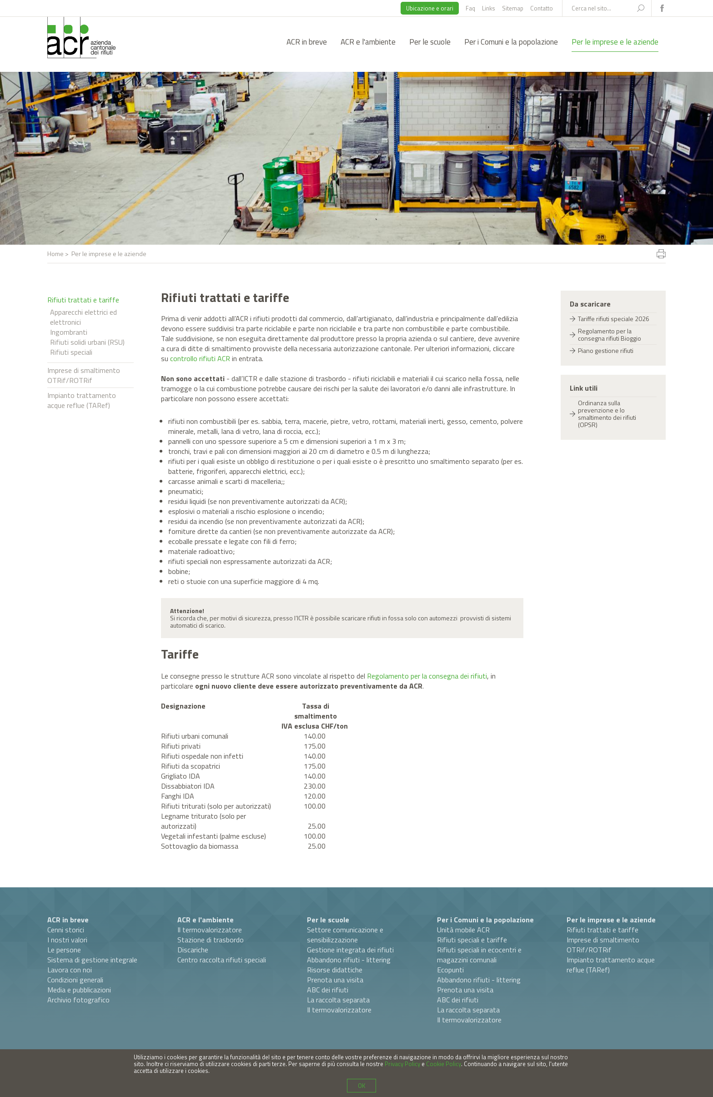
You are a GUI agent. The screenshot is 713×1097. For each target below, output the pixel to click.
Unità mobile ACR (463, 930)
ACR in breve (306, 42)
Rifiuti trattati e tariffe (83, 299)
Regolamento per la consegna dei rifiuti (427, 675)
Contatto (541, 8)
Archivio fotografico (78, 1000)
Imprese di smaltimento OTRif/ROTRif (83, 375)
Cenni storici (65, 930)
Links (488, 8)
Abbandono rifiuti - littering (349, 960)
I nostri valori (67, 940)
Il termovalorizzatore (209, 930)
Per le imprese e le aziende (615, 42)
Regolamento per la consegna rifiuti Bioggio (609, 334)
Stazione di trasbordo (210, 940)
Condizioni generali (75, 980)
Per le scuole (430, 42)
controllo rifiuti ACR (200, 358)
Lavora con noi (69, 970)
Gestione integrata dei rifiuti (350, 950)
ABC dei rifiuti (327, 990)
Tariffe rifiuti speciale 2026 (613, 318)
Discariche (192, 950)
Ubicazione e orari (429, 8)
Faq (470, 8)
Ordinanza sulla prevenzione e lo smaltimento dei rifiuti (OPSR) (607, 413)
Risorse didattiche (334, 970)
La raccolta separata (338, 1000)
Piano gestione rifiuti (605, 350)
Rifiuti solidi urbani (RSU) (87, 342)
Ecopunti (450, 970)
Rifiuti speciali (71, 352)
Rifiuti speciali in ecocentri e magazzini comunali (479, 955)
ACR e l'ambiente (368, 42)
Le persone (64, 950)
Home (55, 253)
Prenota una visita (335, 980)
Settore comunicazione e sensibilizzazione (345, 935)
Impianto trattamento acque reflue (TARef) (81, 400)
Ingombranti (68, 332)
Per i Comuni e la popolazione (511, 42)
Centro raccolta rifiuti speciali (221, 960)
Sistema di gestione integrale (92, 960)
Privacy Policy (402, 1063)
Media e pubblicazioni (79, 990)
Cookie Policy (443, 1063)
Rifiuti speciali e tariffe (472, 940)
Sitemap (512, 8)
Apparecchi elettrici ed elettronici (83, 317)
